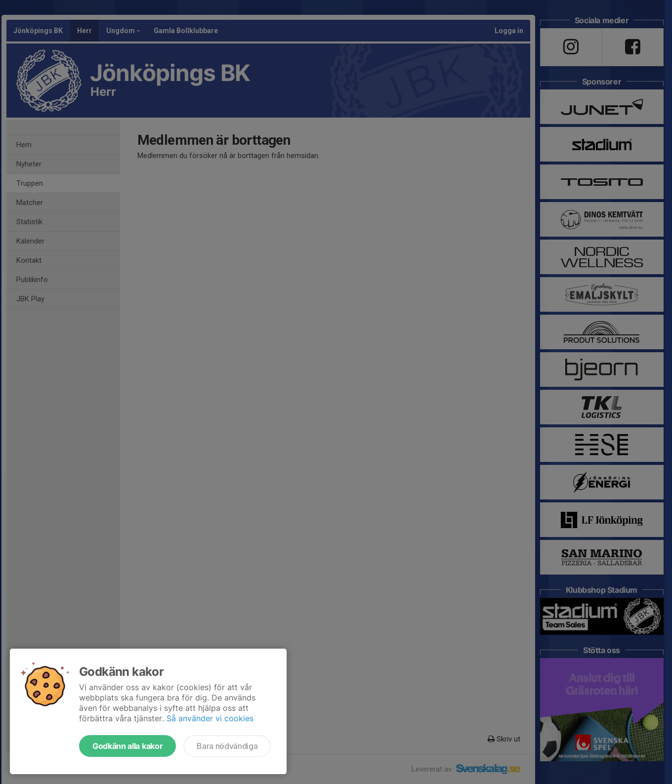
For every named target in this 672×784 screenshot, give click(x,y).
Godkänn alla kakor (127, 746)
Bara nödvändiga (227, 746)
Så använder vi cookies (210, 718)
